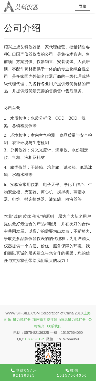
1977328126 (35, 339)
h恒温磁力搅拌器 (72, 320)
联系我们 (54, 326)
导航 (82, 6)
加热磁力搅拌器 (44, 320)
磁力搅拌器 (22, 320)
